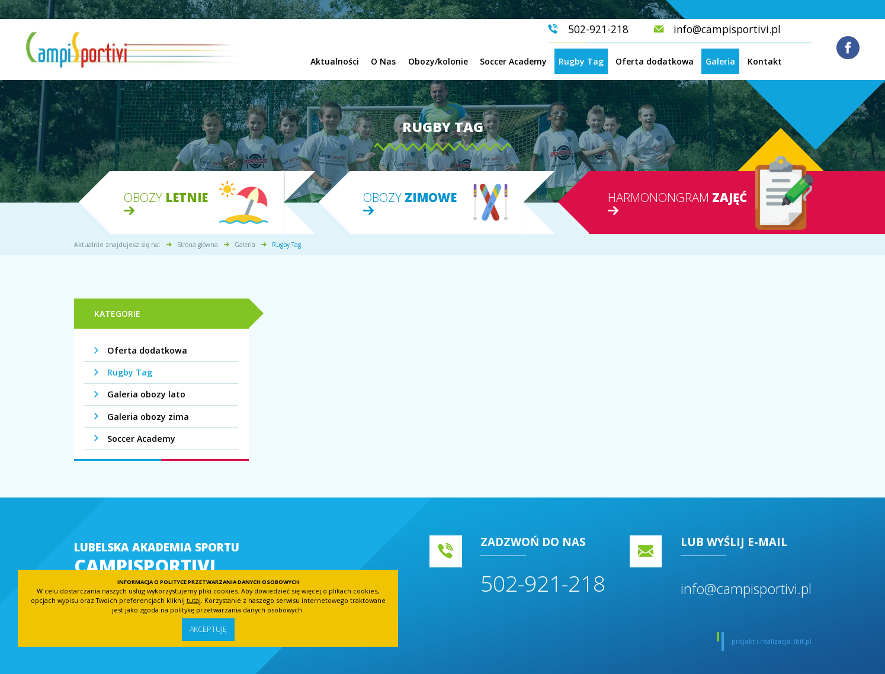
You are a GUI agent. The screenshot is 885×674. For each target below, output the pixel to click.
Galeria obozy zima (147, 416)
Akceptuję (208, 629)
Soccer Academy (513, 61)
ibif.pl (803, 641)
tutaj (194, 599)
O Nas (383, 61)
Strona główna (197, 244)
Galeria (720, 61)
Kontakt (765, 61)
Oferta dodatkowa (654, 61)
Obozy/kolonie (438, 61)
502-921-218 (542, 583)
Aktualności (334, 61)
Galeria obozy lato (145, 394)
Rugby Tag (581, 61)
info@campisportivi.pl (746, 588)
